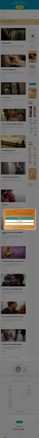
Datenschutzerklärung (17, 227)
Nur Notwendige (19, 221)
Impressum (23, 227)
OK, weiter (19, 218)
